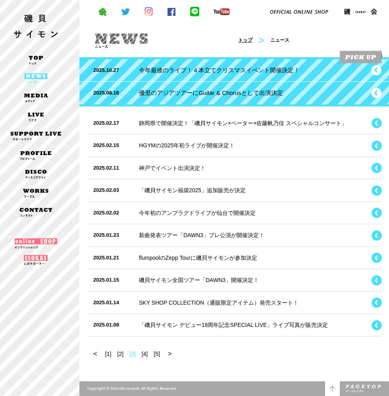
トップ (245, 40)
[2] (120, 354)
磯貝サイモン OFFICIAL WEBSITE (36, 21)
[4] (145, 354)
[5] (157, 354)
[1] (108, 354)
